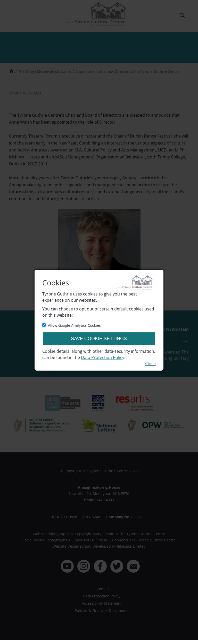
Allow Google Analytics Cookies (71, 325)
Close (150, 363)
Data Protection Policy (102, 357)
